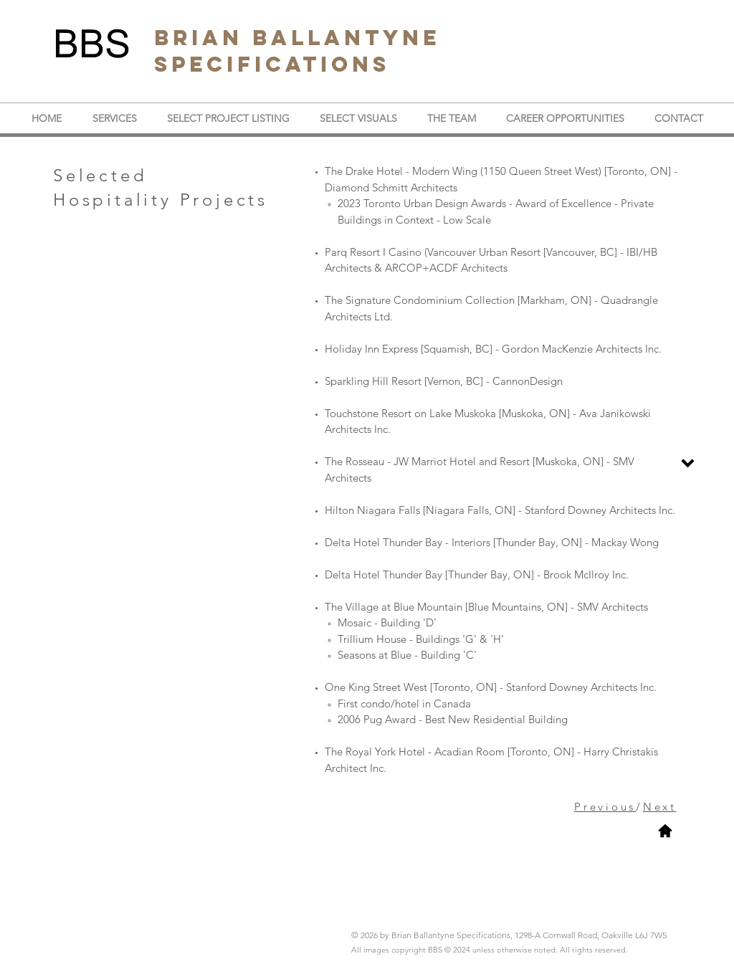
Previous (605, 806)
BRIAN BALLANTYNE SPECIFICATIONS (297, 50)
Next (660, 806)
